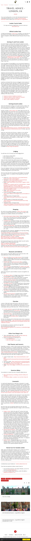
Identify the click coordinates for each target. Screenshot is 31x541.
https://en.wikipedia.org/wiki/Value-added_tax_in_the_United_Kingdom (8, 244)
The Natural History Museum (10, 280)
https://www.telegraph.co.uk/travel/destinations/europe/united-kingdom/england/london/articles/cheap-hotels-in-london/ (17, 204)
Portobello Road (7, 220)
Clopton (3, 478)
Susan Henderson (5, 480)
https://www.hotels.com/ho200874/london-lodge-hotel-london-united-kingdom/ (16, 178)
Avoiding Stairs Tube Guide (13, 57)
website (12, 403)
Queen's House (7, 440)
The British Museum (8, 283)
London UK (8, 478)
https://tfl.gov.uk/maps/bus (12, 146)
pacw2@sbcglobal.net (11, 470)
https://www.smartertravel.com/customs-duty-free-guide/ (16, 246)
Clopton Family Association (17, 478)
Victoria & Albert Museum (16, 257)
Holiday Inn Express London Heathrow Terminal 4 (14, 97)
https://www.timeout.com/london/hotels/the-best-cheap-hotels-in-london (16, 201)
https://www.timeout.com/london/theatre (21, 361)
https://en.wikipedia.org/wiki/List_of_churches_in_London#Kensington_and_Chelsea (15, 328)
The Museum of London (9, 277)
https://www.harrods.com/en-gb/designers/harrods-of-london (13, 236)
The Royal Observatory (8, 434)
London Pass (14, 33)
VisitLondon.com (15, 26)
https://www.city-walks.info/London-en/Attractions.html (15, 336)
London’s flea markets (21, 211)
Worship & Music (14, 316)
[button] (1, 2)
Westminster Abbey (8, 313)
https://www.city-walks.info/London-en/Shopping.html (12, 238)
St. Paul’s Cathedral (8, 309)
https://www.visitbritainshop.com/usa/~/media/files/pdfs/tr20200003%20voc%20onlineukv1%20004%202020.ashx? (15, 128)
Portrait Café (6, 262)
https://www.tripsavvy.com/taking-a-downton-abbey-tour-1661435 (16, 375)
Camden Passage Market (9, 225)
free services (17, 310)
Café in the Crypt (7, 266)
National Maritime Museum (9, 429)
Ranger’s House (7, 411)
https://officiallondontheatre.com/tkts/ (9, 352)
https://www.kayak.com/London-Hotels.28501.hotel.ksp (12, 191)
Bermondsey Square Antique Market (11, 216)
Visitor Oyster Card (13, 110)
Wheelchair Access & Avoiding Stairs (15, 56)
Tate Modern (6, 290)
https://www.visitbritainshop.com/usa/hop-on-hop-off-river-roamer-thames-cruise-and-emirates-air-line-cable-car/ (15, 392)
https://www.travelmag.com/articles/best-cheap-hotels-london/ (15, 197)
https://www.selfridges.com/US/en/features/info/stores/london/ (14, 232)
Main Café (6, 257)
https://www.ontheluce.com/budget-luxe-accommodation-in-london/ (17, 194)
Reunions (6, 4)
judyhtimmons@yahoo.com (9, 472)
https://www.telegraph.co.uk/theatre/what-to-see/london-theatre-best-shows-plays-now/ (17, 363)
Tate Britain (6, 286)
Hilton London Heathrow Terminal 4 (11, 99)
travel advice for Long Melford (21, 19)
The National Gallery (8, 275)
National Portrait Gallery (17, 262)
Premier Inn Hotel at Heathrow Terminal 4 (13, 96)
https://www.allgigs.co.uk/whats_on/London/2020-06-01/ (17, 365)
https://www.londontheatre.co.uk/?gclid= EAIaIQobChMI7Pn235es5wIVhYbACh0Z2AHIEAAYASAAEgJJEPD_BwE (17, 358)
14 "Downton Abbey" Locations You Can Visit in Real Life (16, 377)
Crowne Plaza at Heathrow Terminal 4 (12, 98)
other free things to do (11, 340)
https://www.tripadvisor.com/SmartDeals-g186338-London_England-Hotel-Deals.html (15, 180)
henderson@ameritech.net (21, 463)
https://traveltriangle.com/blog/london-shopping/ (11, 237)
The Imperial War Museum (9, 293)
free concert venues (10, 338)
